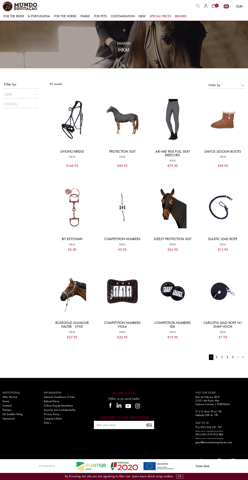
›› (243, 357)
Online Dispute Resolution (58, 405)
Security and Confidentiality (60, 410)
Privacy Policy (52, 414)
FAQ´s (47, 423)
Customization (123, 16)
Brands (181, 16)
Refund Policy (51, 401)
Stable (85, 16)
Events (6, 401)
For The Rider (13, 16)
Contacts (7, 405)
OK (179, 476)
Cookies (168, 476)
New (142, 16)
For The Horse (65, 16)
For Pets (100, 16)
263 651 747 (214, 427)
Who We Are (10, 397)
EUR (239, 6)
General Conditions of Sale (59, 397)
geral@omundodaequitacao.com (213, 442)
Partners (7, 410)
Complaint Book (53, 418)
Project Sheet (202, 466)
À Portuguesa (39, 16)
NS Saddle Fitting (13, 414)
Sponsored (9, 418)
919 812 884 (215, 434)
